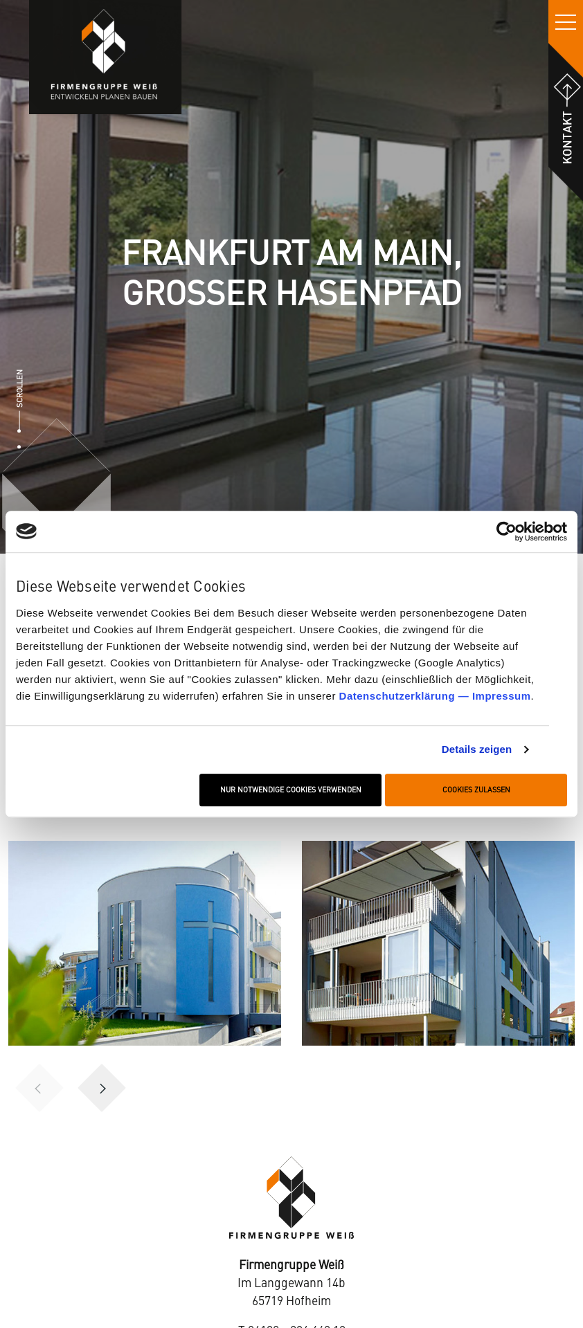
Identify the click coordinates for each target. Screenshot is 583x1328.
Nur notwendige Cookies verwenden (290, 790)
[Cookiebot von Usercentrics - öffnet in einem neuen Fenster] (506, 531)
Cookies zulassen (476, 790)
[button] (102, 1088)
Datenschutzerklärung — (405, 696)
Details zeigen (477, 750)
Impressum (501, 696)
